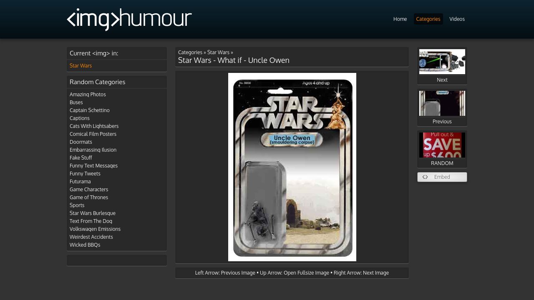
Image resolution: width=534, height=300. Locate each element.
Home (400, 19)
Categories (428, 19)
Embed (442, 177)
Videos (457, 19)
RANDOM (442, 149)
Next (442, 66)
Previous (442, 108)
